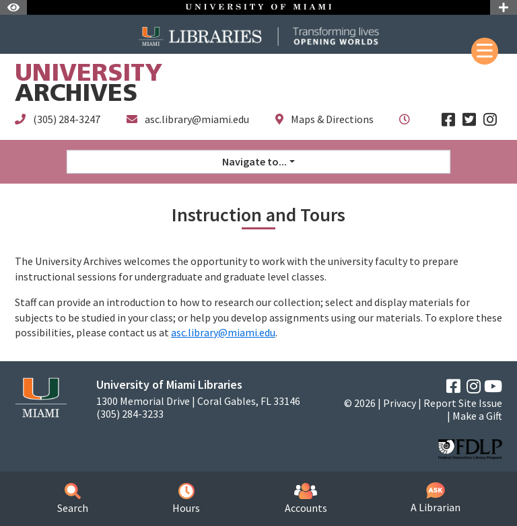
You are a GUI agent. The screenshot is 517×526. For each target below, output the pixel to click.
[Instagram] (490, 119)
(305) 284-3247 (66, 119)
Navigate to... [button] (254, 161)
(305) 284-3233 (130, 414)
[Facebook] (448, 119)
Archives (88, 85)
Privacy (399, 403)
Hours (186, 499)
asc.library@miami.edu (197, 119)
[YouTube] (493, 386)
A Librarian (435, 498)
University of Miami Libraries (169, 384)
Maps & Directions (332, 119)
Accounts (306, 499)
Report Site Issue (462, 403)
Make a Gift (477, 415)
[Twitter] (469, 119)
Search (72, 499)
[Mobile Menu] (484, 51)
